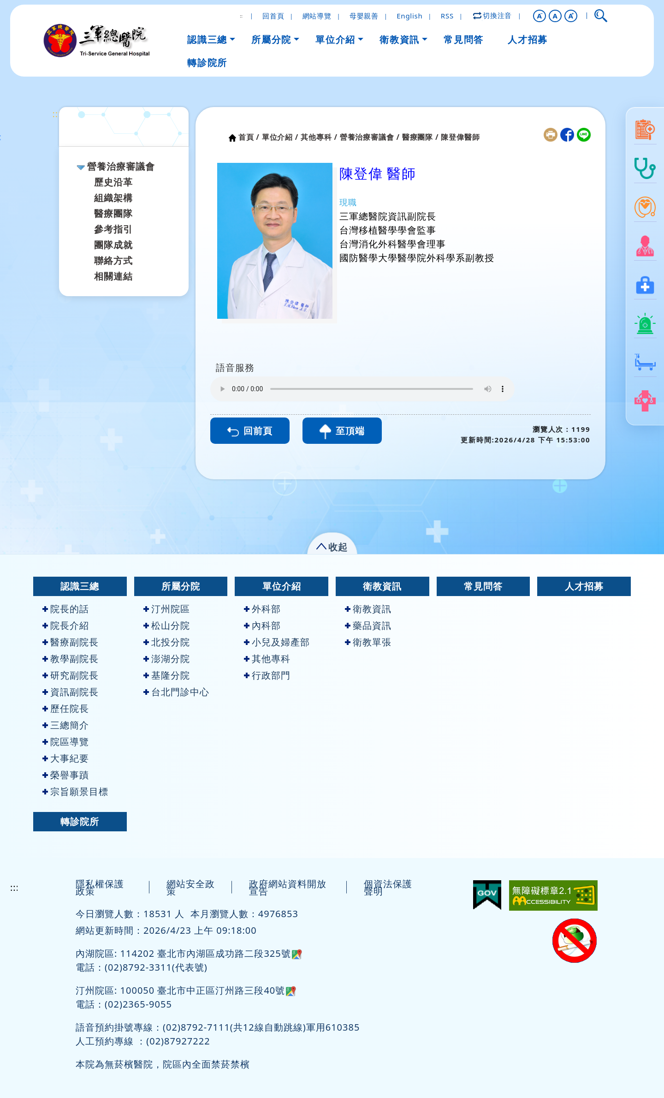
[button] (539, 16)
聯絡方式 (113, 260)
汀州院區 (166, 609)
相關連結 (113, 276)
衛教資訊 (382, 586)
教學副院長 (70, 658)
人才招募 (584, 586)
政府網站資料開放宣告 (287, 887)
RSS (447, 15)
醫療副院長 (70, 642)
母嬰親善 (364, 15)
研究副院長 (70, 675)
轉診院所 (79, 821)
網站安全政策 (190, 887)
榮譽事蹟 (65, 775)
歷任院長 (65, 708)
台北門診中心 (176, 692)
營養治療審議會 (121, 166)
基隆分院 (166, 675)
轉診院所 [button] (207, 62)
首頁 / (249, 137)
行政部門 (267, 675)
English (409, 15)
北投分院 (166, 642)
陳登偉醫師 (460, 137)
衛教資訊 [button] (399, 39)
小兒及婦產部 (277, 642)
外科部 (262, 609)
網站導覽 (317, 15)
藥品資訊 (368, 625)
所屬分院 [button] (271, 39)
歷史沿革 (113, 182)
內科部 (262, 625)
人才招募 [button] (527, 39)
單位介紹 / (280, 137)
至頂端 (342, 431)
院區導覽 (65, 741)
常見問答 (483, 586)
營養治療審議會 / (370, 137)
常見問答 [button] (463, 39)
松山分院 (166, 625)
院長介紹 (65, 625)
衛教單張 (368, 642)
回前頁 (250, 430)
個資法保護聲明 (388, 887)
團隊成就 (113, 245)
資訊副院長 (70, 692)
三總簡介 (65, 725)
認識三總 (79, 586)
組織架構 (113, 197)
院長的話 (65, 609)
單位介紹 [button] (335, 39)
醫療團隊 (113, 213)
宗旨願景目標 (75, 791)
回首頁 (273, 15)
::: (57, 113)
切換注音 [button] (493, 15)
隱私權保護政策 (100, 887)
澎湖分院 (166, 658)
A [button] (555, 15)
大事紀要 (65, 758)
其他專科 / (319, 137)
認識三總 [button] (207, 39)
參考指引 (113, 229)
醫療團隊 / (420, 137)
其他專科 (267, 658)
